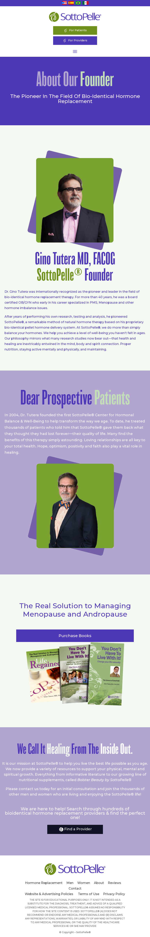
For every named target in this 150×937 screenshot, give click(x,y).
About (99, 883)
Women (83, 883)
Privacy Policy (114, 894)
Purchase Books (75, 635)
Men (69, 883)
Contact (75, 888)
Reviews (114, 883)
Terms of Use (88, 894)
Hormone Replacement (43, 883)
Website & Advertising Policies (49, 894)
